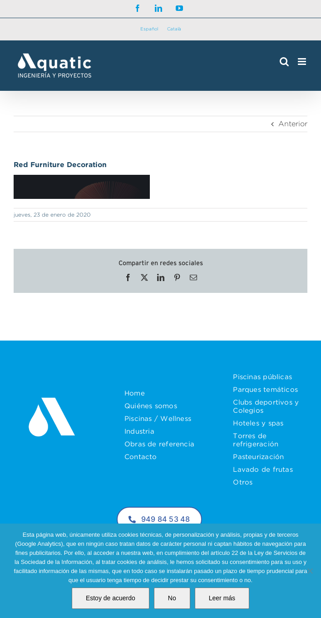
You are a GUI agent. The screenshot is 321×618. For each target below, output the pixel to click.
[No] (309, 570)
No (172, 598)
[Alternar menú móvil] (302, 61)
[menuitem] (149, 29)
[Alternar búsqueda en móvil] (284, 61)
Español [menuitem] (149, 28)
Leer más (222, 598)
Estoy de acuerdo (110, 598)
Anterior (292, 124)
